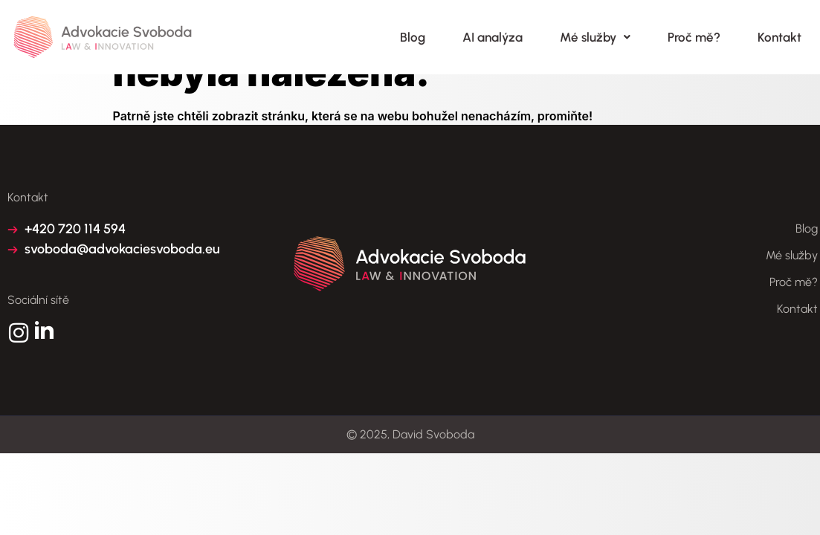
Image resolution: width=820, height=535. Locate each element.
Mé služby (595, 37)
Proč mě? (694, 37)
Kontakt (779, 37)
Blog (412, 37)
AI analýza (492, 37)
